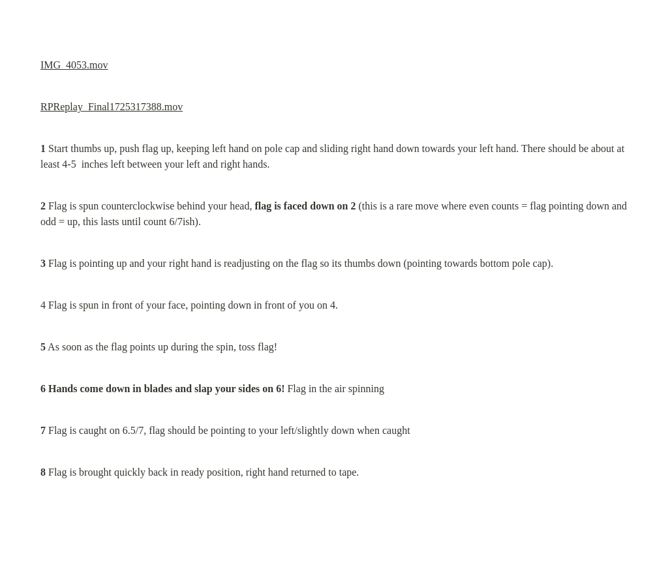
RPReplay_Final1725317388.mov (111, 106)
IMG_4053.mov (74, 64)
